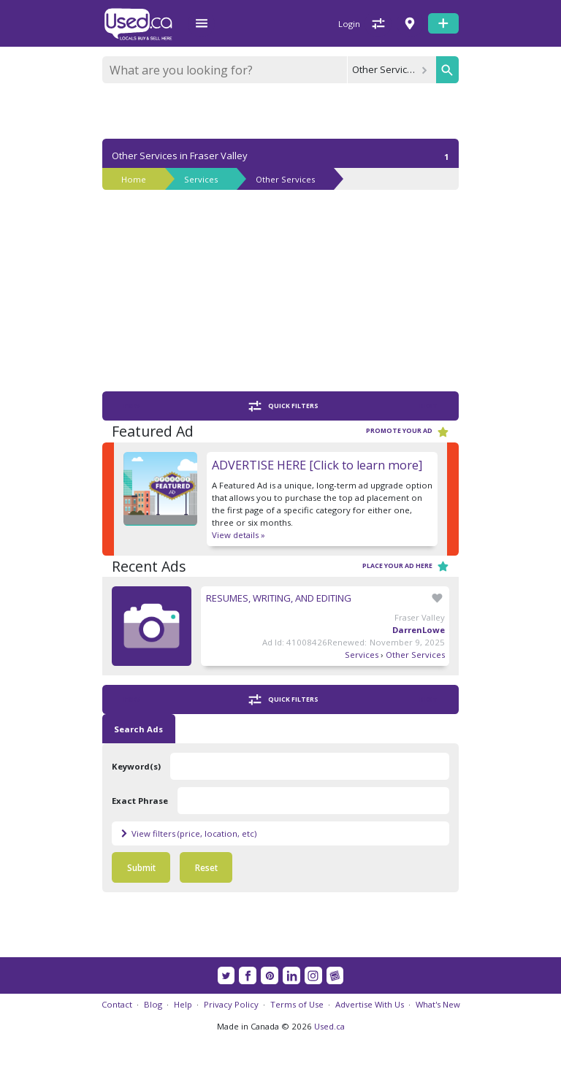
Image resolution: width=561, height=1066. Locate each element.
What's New (438, 1004)
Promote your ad (407, 432)
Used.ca (329, 1026)
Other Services (285, 179)
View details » (238, 534)
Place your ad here (405, 566)
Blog (153, 1004)
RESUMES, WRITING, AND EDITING (278, 598)
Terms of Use (297, 1004)
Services (201, 179)
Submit (141, 867)
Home (133, 179)
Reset (206, 867)
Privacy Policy (231, 1004)
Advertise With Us (369, 1004)
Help (183, 1004)
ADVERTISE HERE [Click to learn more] (317, 465)
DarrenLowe (418, 629)
